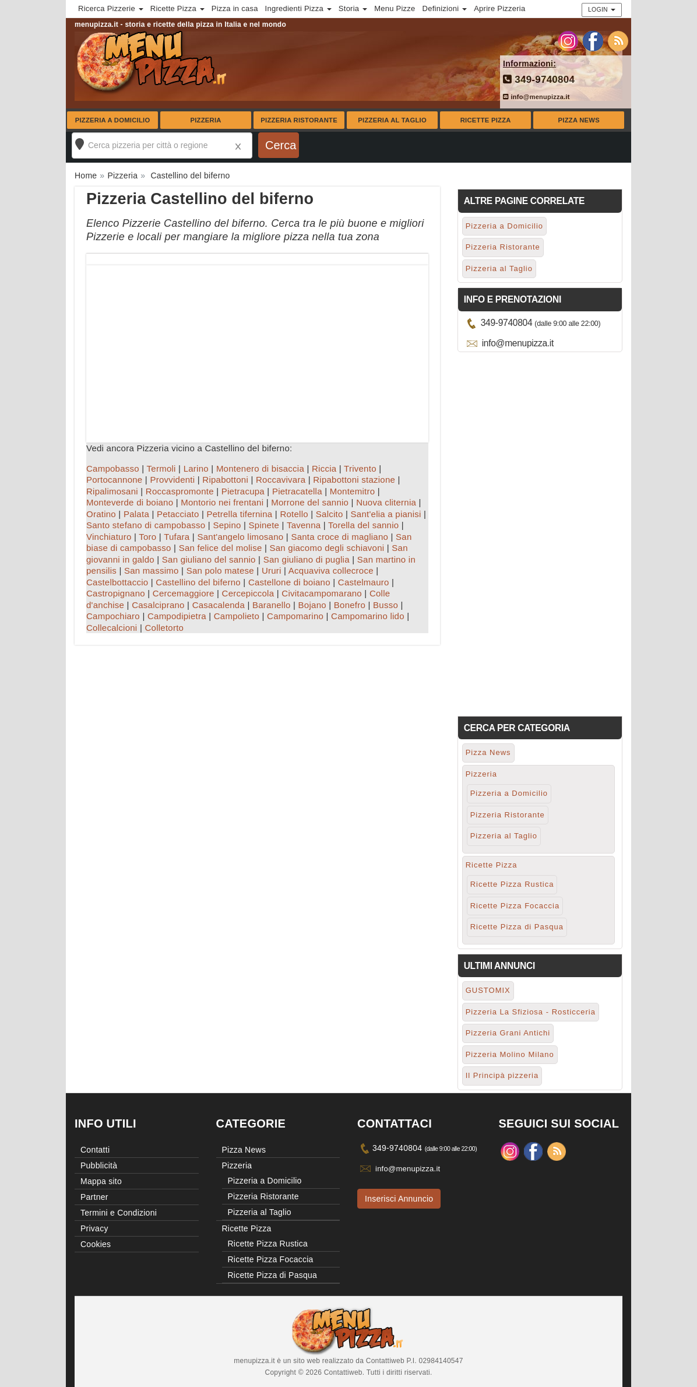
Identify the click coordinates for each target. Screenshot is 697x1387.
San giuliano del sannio (209, 559)
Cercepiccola (248, 593)
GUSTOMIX (488, 990)
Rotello (294, 514)
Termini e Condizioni (118, 1212)
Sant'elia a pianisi (386, 514)
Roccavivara (280, 479)
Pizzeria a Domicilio (112, 120)
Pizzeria (205, 120)
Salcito (329, 514)
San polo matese (220, 570)
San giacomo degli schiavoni (326, 548)
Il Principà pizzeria (502, 1075)
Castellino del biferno (198, 582)
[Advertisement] (257, 347)
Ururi (271, 570)
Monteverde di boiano (129, 502)
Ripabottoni (225, 479)
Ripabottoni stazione (354, 479)
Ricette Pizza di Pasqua (517, 926)
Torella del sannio (363, 525)
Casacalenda (218, 605)
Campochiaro (113, 616)
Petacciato (178, 514)
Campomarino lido (367, 616)
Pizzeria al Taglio (392, 120)
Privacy (94, 1228)
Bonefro (349, 605)
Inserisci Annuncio (399, 1198)
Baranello (271, 605)
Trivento (360, 468)
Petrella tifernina (240, 514)
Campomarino (295, 616)
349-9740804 (539, 79)
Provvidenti (172, 479)
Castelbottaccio (117, 582)
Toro (147, 537)
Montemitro (352, 491)
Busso (385, 605)
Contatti (95, 1149)
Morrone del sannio (309, 502)
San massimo (151, 570)
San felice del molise (220, 548)
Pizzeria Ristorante (299, 120)
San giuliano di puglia (306, 559)
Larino (196, 468)
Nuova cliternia (386, 502)
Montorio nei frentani (222, 502)
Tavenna (304, 525)
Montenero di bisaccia (260, 468)
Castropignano (115, 593)
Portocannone (114, 479)
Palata (136, 514)
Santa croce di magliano (339, 537)
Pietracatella (297, 491)
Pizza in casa (235, 8)
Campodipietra (176, 616)
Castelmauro (363, 582)
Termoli (161, 468)
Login (601, 9)
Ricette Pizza (485, 120)
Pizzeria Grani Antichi (508, 1032)
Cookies (95, 1244)
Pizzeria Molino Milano (510, 1054)
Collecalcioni (111, 628)
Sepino (227, 525)
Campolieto (236, 616)
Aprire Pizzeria (499, 8)
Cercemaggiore (183, 593)
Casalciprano (158, 605)
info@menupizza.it (536, 96)
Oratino (101, 514)
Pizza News (579, 120)
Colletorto (164, 628)
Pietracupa (243, 491)
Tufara (176, 537)
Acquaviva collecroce (331, 570)
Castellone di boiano (289, 582)
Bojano (312, 605)
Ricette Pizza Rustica (512, 884)
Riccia (324, 468)
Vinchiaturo (109, 537)
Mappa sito (101, 1181)
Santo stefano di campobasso (145, 525)
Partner (94, 1197)
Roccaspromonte (180, 491)
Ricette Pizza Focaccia (515, 905)
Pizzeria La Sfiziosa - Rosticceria (531, 1011)
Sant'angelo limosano (240, 537)
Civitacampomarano (321, 593)
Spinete (264, 525)
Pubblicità (98, 1165)
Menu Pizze (394, 8)
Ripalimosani (112, 491)
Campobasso (112, 468)
